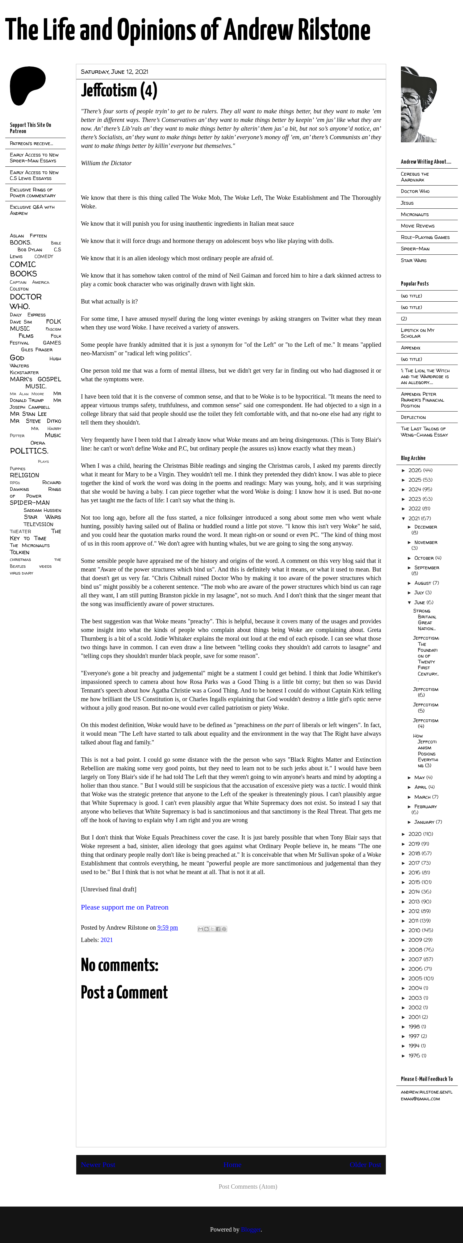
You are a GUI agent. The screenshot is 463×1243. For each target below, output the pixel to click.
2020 (416, 834)
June (421, 602)
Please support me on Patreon (125, 907)
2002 (416, 1007)
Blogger (251, 1229)
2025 (416, 479)
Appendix (410, 347)
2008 (416, 949)
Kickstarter (24, 372)
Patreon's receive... (31, 143)
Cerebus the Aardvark (415, 176)
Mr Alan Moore (27, 393)
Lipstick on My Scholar (417, 333)
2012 (415, 911)
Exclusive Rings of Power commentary (33, 192)
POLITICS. (29, 450)
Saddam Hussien (42, 510)
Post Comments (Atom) (248, 1186)
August (424, 583)
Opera (38, 442)
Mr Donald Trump (35, 397)
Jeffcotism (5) (425, 707)
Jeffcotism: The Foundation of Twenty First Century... (426, 658)
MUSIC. (35, 386)
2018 (415, 853)
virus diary (21, 573)
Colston (19, 288)
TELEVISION (38, 524)
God (17, 357)
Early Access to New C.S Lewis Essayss (34, 175)
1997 (415, 1036)
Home (232, 1165)
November (426, 542)
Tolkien (19, 552)
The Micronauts (30, 545)
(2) (404, 318)
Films (26, 336)
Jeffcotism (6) (425, 692)
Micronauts (415, 214)
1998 (415, 1026)
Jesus (407, 202)
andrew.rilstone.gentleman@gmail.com (427, 1095)
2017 (415, 863)
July (420, 592)
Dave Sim (21, 321)
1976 (415, 1055)
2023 (416, 499)
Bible (56, 243)
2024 (416, 489)
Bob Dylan (30, 249)
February (426, 806)
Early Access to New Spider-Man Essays (34, 157)
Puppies (17, 469)
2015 (415, 882)
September (427, 567)
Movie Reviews (418, 225)
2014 (415, 891)
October (425, 558)
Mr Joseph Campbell (35, 403)
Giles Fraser (36, 349)
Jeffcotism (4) (425, 723)
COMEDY (44, 256)
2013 (415, 901)
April (421, 787)
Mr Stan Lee (28, 414)
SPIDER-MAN (30, 503)
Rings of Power (35, 492)
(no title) (411, 295)
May (420, 777)
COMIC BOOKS (23, 269)
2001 (415, 1017)
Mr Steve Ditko (35, 421)
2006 (416, 968)
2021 (107, 939)
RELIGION (24, 475)
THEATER (20, 532)
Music (53, 435)
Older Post (365, 1165)
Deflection (413, 417)
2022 (415, 508)
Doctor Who (415, 191)
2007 (416, 959)
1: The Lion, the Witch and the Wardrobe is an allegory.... (425, 376)
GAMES (52, 342)
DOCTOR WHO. (26, 301)
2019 (415, 843)
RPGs (15, 482)
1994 (415, 1045)
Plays (43, 461)
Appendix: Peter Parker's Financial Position (422, 400)
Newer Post (98, 1165)
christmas (20, 559)
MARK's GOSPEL (35, 379)
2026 (416, 470)
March (423, 796)
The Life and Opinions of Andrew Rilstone (188, 31)
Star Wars (42, 517)
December (426, 526)
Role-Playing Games (425, 237)
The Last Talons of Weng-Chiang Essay (424, 431)
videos (45, 566)
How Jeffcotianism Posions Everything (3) (425, 750)
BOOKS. (20, 242)
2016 (415, 872)
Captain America (29, 282)
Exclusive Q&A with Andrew (32, 209)
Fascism (53, 329)
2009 (416, 939)
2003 (416, 997)
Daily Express (28, 314)
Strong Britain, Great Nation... (424, 619)
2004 (416, 988)
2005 (416, 978)
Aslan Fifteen (28, 235)
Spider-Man (415, 248)
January (425, 821)
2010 (415, 930)
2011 (414, 920)
